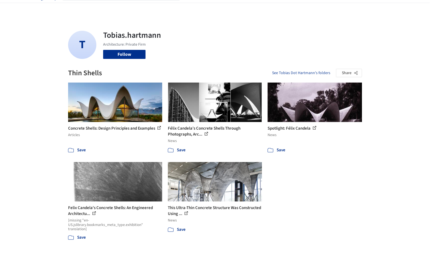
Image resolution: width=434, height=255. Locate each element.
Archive (311, 8)
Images (213, 8)
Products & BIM (239, 8)
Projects (193, 8)
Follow (124, 54)
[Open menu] (386, 7)
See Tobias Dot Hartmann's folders (301, 73)
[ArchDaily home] (48, 8)
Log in (340, 8)
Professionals (272, 8)
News (294, 8)
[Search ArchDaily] (126, 8)
